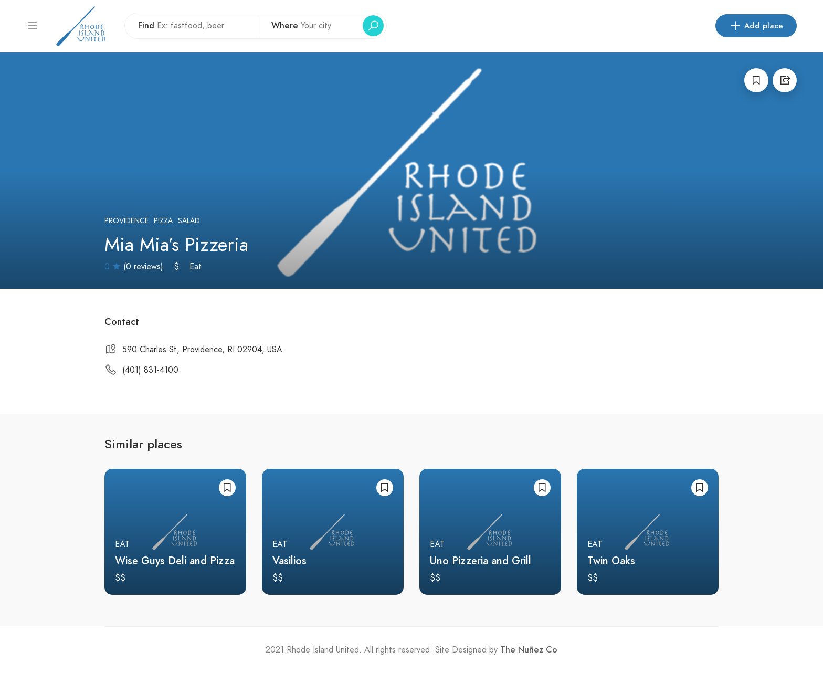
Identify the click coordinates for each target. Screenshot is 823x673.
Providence (126, 221)
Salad (189, 221)
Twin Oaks (611, 560)
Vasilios (289, 560)
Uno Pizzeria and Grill (480, 560)
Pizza (163, 221)
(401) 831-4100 (150, 370)
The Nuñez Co (528, 650)
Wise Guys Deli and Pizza (175, 560)
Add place (756, 25)
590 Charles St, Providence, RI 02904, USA (202, 349)
